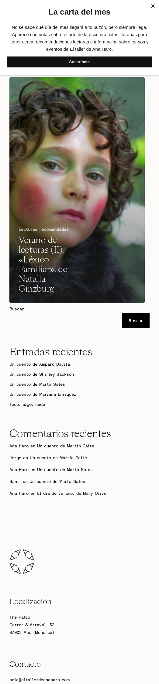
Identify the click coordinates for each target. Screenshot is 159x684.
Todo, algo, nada (27, 404)
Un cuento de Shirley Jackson (41, 374)
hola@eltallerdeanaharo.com (39, 680)
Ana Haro (19, 446)
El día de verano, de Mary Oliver (73, 493)
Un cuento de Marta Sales (37, 384)
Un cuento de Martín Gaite (65, 446)
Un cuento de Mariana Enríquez (42, 394)
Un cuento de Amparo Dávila (39, 364)
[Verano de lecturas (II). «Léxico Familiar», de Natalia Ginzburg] (76, 190)
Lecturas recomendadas (44, 229)
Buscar (16, 309)
